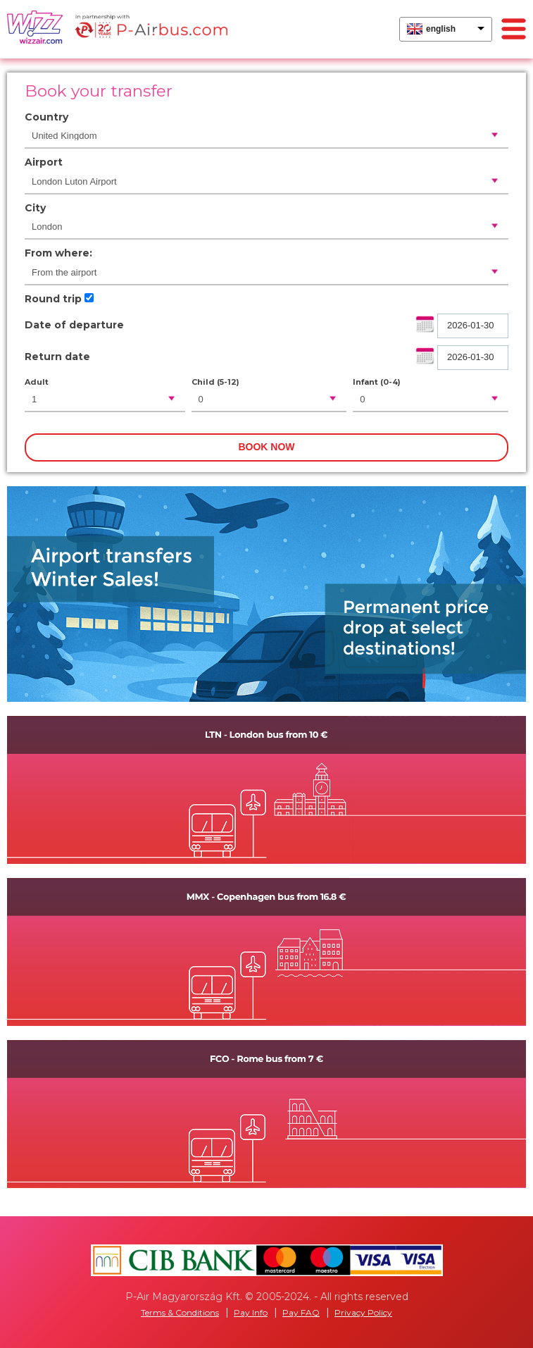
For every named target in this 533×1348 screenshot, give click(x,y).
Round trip (53, 298)
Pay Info (251, 1312)
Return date (57, 356)
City (35, 208)
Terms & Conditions (180, 1312)
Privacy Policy (363, 1312)
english (441, 29)
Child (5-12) (215, 382)
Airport (44, 162)
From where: (58, 253)
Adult (37, 382)
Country (46, 117)
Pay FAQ (301, 1312)
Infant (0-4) (377, 382)
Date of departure (74, 325)
